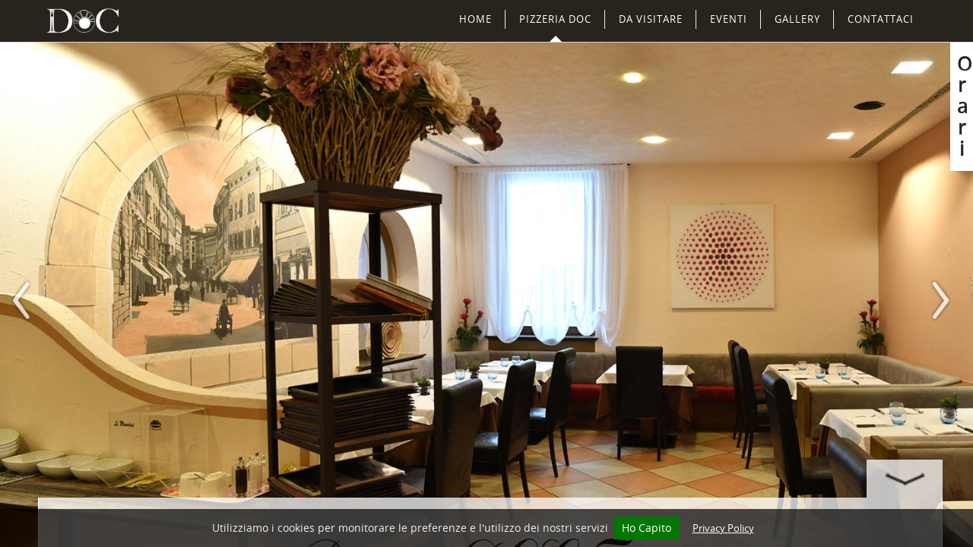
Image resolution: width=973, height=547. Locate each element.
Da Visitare (651, 19)
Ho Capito (646, 527)
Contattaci (881, 19)
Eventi (728, 19)
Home (475, 19)
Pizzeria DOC (555, 19)
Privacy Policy (723, 528)
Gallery (797, 19)
